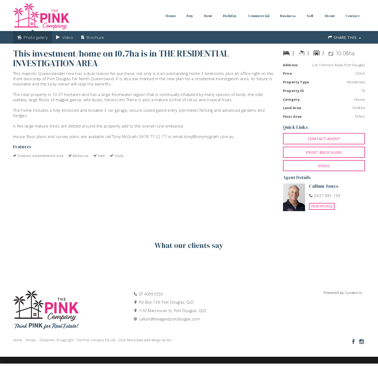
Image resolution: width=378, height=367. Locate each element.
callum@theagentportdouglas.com (169, 319)
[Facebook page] (354, 341)
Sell (310, 15)
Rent (208, 15)
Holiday (230, 15)
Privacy (31, 340)
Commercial (259, 15)
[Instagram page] (361, 341)
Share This (344, 37)
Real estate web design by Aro (149, 340)
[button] (324, 152)
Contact (352, 15)
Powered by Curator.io (343, 292)
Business (288, 15)
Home (171, 15)
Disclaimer (47, 340)
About (329, 15)
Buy (190, 15)
